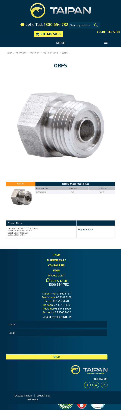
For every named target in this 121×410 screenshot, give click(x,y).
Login (101, 32)
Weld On (34, 53)
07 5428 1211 (64, 293)
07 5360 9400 (63, 312)
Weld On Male (50, 53)
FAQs (56, 270)
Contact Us (56, 265)
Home (9, 53)
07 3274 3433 (62, 304)
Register (113, 32)
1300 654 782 (59, 284)
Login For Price (85, 229)
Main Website (56, 260)
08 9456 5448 (60, 301)
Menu (60, 43)
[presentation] (34, 345)
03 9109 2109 (64, 297)
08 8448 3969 (62, 308)
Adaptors (21, 53)
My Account (56, 275)
